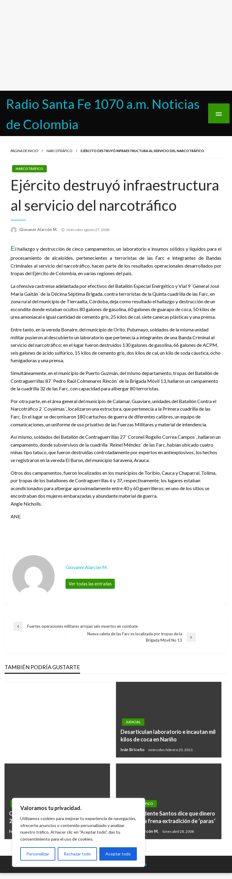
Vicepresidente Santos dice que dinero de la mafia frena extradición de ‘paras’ (168, 817)
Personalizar (37, 853)
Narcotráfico (59, 151)
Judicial (133, 722)
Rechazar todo (77, 853)
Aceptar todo (118, 853)
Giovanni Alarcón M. (38, 229)
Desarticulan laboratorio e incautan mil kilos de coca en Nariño (168, 735)
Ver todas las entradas (90, 583)
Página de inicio (24, 151)
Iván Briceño (133, 749)
